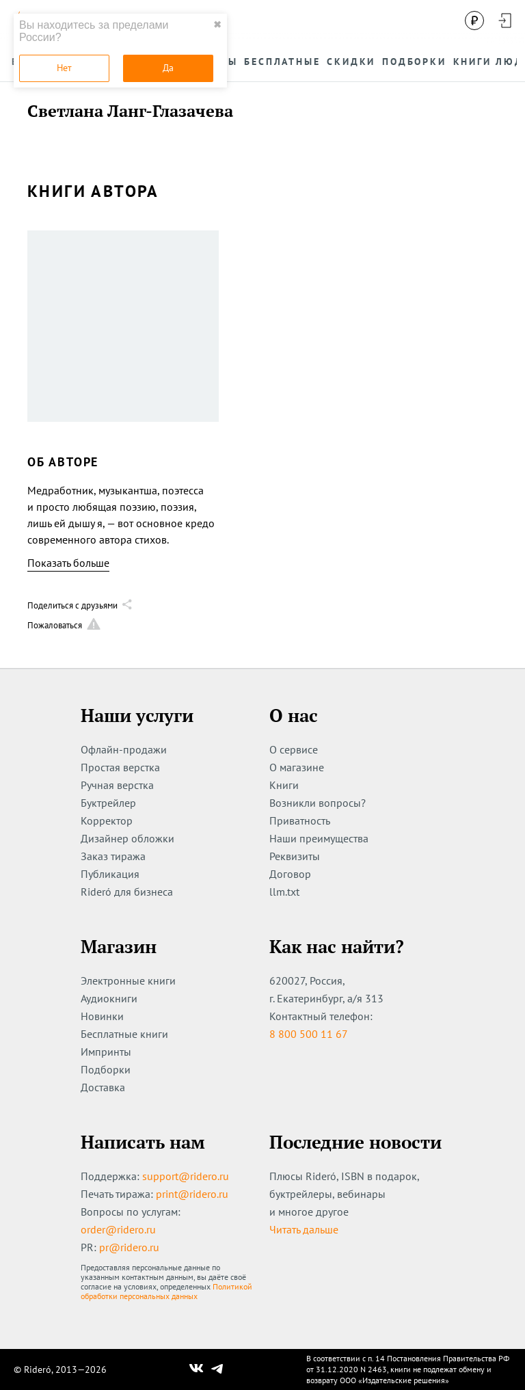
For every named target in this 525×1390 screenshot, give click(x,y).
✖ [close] (217, 24)
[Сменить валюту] (474, 20)
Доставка (103, 1087)
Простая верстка (120, 767)
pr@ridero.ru (129, 1247)
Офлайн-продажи (124, 749)
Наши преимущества (318, 838)
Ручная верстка (117, 785)
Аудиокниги (109, 998)
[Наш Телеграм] (217, 1369)
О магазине (296, 767)
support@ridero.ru (185, 1176)
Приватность (299, 820)
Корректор (107, 820)
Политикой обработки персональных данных (166, 1291)
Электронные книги (128, 980)
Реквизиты (294, 856)
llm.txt (284, 891)
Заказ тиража (113, 856)
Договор (290, 874)
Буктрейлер (108, 803)
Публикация (110, 874)
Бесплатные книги (124, 1034)
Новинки (102, 1016)
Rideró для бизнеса (127, 891)
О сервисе (293, 749)
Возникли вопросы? (317, 803)
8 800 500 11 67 (308, 1034)
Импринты (106, 1051)
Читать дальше (303, 1229)
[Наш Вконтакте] (196, 1369)
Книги (284, 785)
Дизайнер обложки (127, 838)
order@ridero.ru (118, 1229)
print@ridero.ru (192, 1194)
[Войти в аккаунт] (504, 20)
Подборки (106, 1069)
